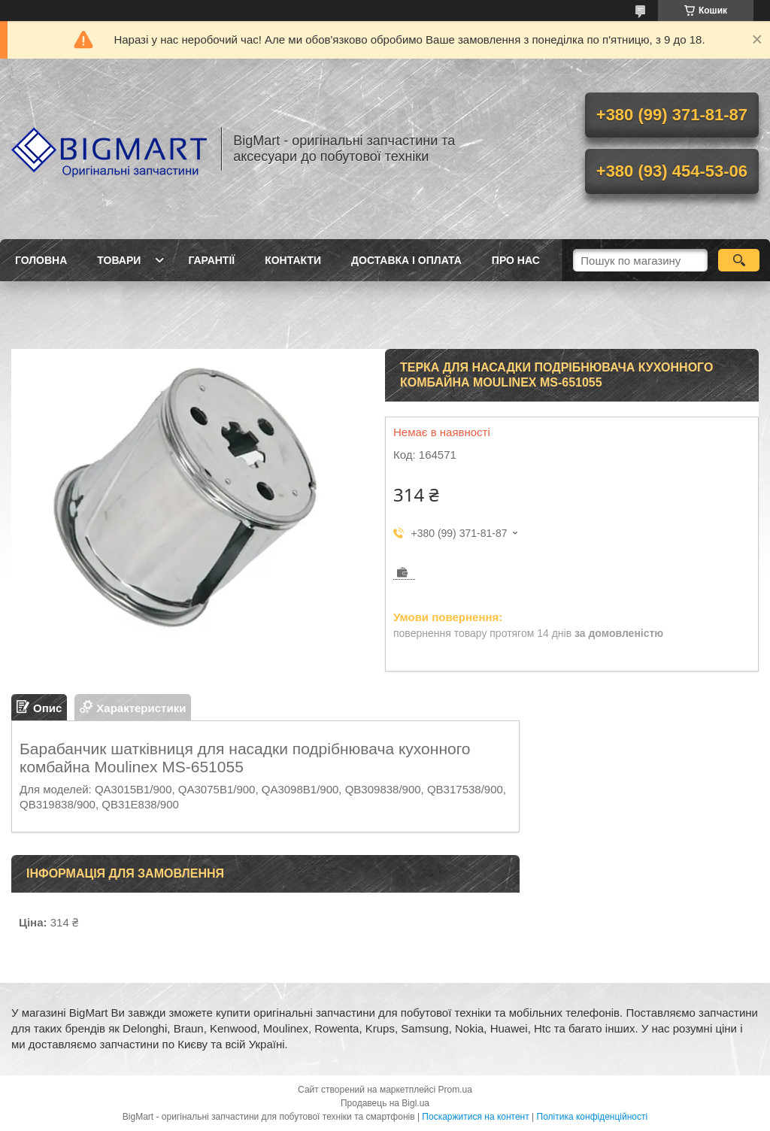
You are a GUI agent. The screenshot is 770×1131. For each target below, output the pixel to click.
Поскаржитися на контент (475, 1116)
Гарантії (211, 260)
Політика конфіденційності (592, 1116)
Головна (41, 260)
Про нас (516, 260)
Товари (119, 260)
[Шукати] (738, 260)
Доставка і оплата (406, 260)
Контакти (293, 260)
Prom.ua (455, 1089)
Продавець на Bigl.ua (385, 1103)
